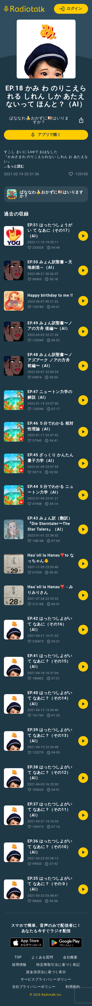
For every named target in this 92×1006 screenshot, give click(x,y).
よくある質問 (42, 957)
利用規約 (73, 987)
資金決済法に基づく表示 (46, 972)
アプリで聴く (45, 135)
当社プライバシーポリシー (34, 987)
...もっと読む (14, 166)
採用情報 (19, 965)
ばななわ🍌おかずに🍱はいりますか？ (39, 120)
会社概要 (70, 957)
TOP (18, 957)
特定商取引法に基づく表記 (58, 965)
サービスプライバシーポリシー (46, 979)
